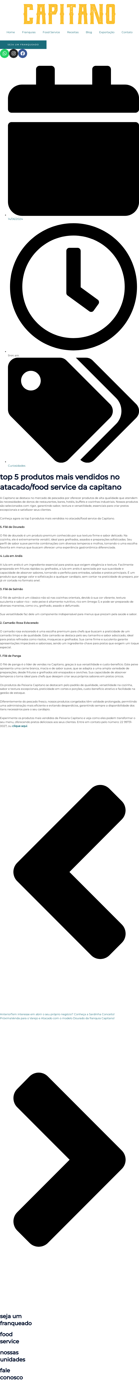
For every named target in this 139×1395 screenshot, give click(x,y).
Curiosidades (16, 465)
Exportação (106, 32)
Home (11, 32)
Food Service (51, 32)
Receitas (73, 32)
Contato (127, 32)
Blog (89, 32)
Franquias (28, 32)
